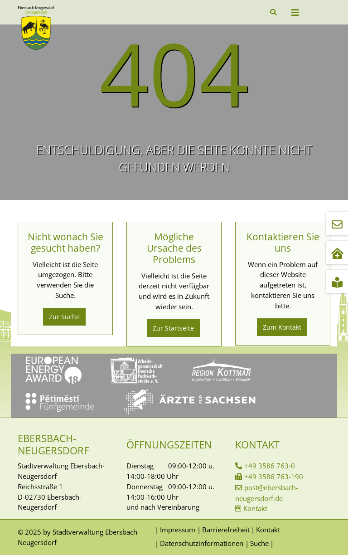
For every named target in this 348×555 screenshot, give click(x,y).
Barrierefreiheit (226, 529)
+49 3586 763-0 (269, 465)
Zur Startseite (173, 328)
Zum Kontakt (282, 327)
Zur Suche (64, 316)
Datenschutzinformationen (201, 543)
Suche (259, 543)
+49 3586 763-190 (273, 476)
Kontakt (255, 508)
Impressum (177, 529)
